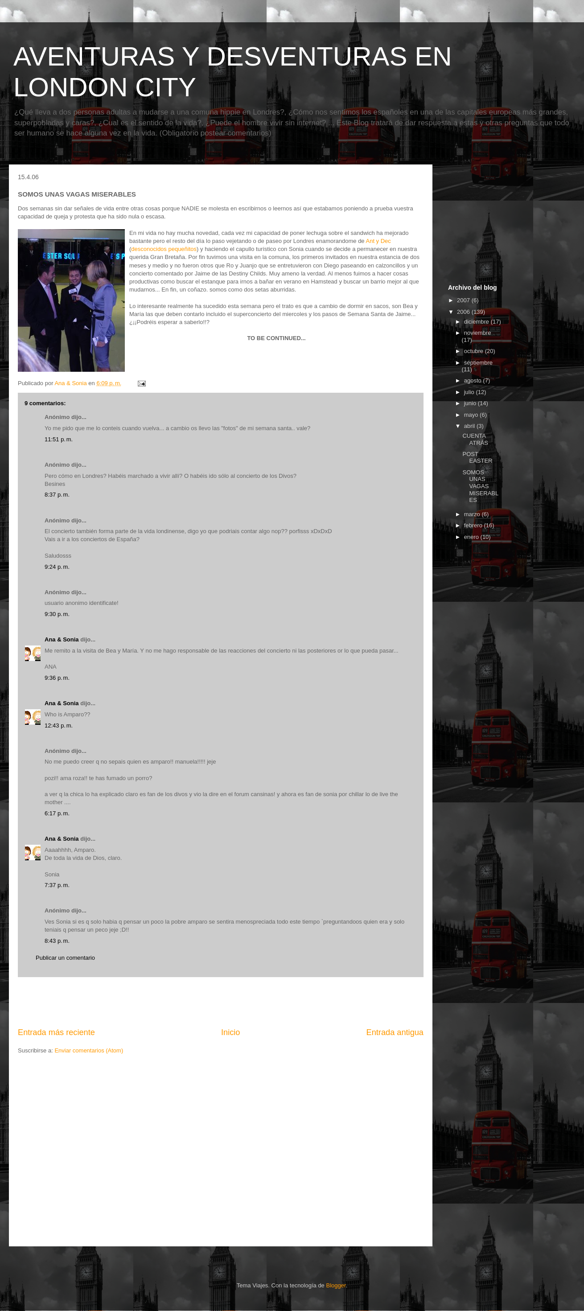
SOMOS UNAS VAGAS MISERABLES (480, 486)
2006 (464, 311)
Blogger (335, 1285)
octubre (474, 351)
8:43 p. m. (57, 940)
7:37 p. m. (57, 885)
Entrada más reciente (56, 1032)
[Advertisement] (220, 1002)
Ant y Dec (378, 241)
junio (471, 403)
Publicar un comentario (65, 957)
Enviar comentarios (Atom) (88, 1050)
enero (472, 537)
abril (470, 426)
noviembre (477, 332)
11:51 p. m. (59, 439)
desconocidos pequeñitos (164, 249)
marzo (473, 514)
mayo (472, 414)
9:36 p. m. (57, 677)
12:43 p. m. (59, 725)
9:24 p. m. (57, 566)
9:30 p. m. (57, 614)
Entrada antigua (395, 1032)
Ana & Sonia (62, 639)
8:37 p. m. (57, 494)
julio (470, 392)
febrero (474, 525)
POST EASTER (477, 457)
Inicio (230, 1032)
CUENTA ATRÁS (475, 439)
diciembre (477, 321)
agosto (473, 380)
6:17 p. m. (57, 813)
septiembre (478, 362)
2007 (464, 300)
